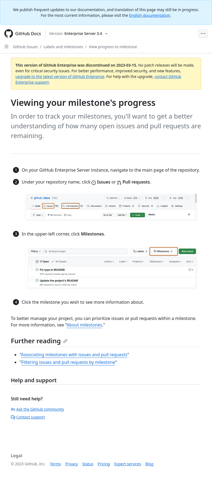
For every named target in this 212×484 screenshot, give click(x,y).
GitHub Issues (25, 46)
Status (87, 463)
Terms (55, 463)
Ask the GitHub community (37, 409)
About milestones (84, 325)
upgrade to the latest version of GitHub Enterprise (59, 76)
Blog (149, 463)
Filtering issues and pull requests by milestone (68, 362)
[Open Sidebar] (6, 46)
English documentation (149, 15)
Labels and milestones (63, 46)
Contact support (28, 417)
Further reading (39, 340)
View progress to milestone (113, 46)
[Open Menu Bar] (203, 33)
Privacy (71, 463)
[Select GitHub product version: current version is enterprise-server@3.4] (78, 33)
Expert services (127, 463)
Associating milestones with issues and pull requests (74, 355)
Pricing (104, 463)
